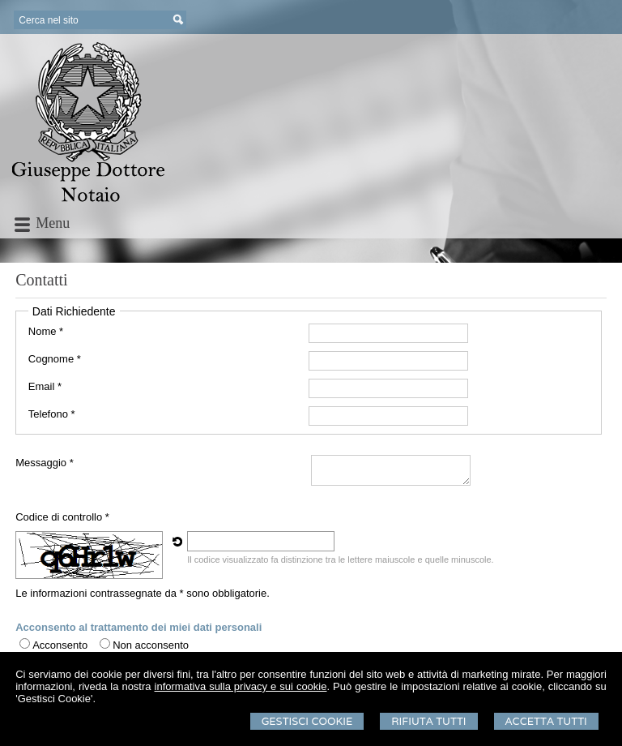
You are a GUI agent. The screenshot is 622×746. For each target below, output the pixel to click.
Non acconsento (151, 645)
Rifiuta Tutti (428, 721)
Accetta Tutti (546, 721)
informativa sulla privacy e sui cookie (241, 686)
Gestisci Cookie (307, 721)
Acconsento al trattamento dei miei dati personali (138, 627)
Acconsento (59, 645)
